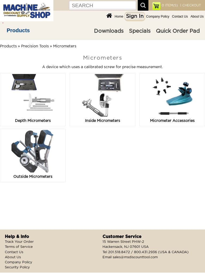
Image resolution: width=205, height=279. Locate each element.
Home (119, 16)
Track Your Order (19, 242)
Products (18, 30)
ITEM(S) (170, 5)
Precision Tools (35, 46)
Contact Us (180, 16)
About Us (197, 16)
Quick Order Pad (178, 31)
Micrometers (64, 46)
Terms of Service (19, 247)
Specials (140, 31)
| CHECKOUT (190, 5)
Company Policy (157, 16)
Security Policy (17, 267)
